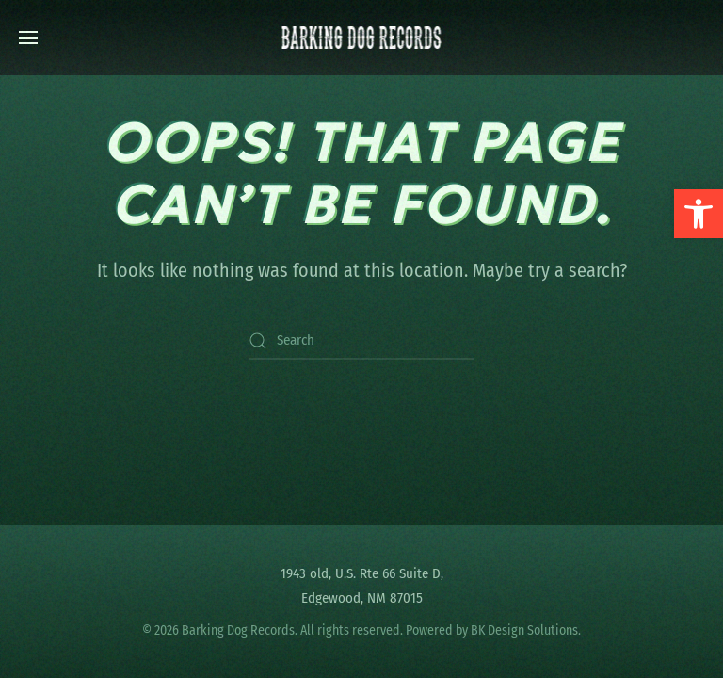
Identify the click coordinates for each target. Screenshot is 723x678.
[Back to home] (362, 37)
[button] (698, 213)
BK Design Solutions (524, 630)
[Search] (361, 341)
